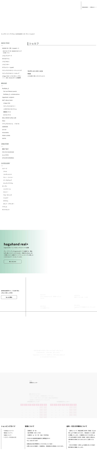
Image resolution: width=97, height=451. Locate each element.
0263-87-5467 (34, 424)
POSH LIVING (6, 135)
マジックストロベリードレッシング (12, 70)
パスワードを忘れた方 (10, 421)
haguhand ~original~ (8, 97)
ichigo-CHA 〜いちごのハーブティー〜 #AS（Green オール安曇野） (12, 76)
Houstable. (5, 132)
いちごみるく (6, 61)
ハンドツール (7, 189)
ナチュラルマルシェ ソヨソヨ (10, 123)
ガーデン (4, 186)
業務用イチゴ (7, 112)
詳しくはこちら (12, 261)
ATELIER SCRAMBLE (8, 158)
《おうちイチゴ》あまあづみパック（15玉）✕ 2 (12, 51)
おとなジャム (5, 58)
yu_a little (5, 155)
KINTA (4, 138)
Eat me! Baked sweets (10, 91)
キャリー (5, 192)
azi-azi (4, 129)
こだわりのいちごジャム (10, 109)
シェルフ (5, 198)
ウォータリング (7, 195)
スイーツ (4, 168)
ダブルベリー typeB (8, 67)
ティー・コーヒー (8, 177)
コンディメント (7, 174)
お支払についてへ (9, 414)
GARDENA (5, 126)
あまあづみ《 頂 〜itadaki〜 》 (11, 48)
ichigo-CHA (6, 103)
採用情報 (46, 439)
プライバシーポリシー (26, 439)
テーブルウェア (7, 180)
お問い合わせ (55, 439)
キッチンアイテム (8, 183)
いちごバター (6, 64)
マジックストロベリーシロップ (10, 73)
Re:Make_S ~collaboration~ (11, 94)
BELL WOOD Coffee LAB (9, 118)
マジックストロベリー (9, 106)
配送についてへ (8, 416)
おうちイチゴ (7, 115)
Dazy (3, 120)
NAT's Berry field (7, 100)
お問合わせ (92, 7)
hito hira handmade (8, 152)
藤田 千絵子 (5, 149)
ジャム (5, 171)
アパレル (4, 206)
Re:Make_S (5, 88)
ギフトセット (6, 209)
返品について (7, 419)
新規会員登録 (84, 7)
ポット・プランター (8, 204)
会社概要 (37, 439)
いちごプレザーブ (7, 55)
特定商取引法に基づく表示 (70, 439)
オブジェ (5, 201)
